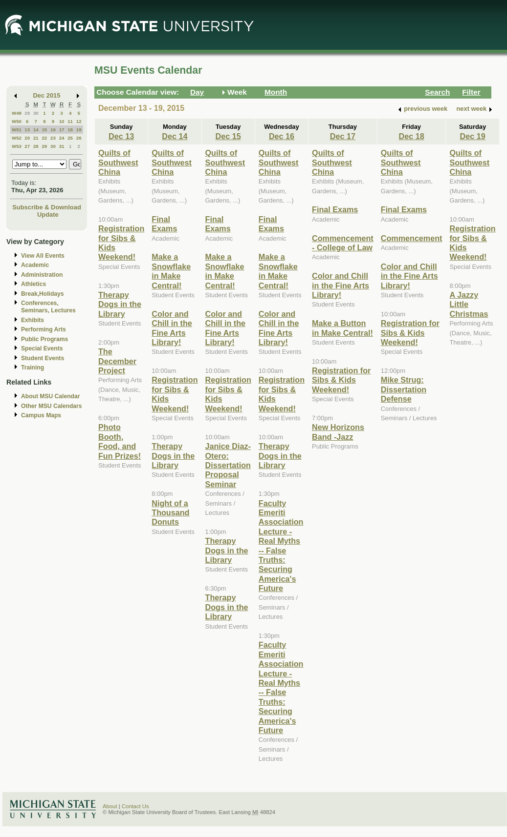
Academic (35, 265)
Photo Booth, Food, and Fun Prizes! (119, 441)
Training (32, 367)
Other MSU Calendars (51, 406)
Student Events (42, 358)
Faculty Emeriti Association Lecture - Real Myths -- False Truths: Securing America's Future (281, 546)
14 (36, 129)
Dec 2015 (47, 95)
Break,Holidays (42, 293)
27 (27, 146)
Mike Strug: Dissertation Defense (403, 389)
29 (27, 113)
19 (79, 129)
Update (48, 214)
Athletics (33, 284)
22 (44, 138)
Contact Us (135, 806)
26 (79, 138)
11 (70, 121)
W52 (17, 138)
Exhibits (32, 320)
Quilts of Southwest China (118, 162)
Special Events (42, 348)
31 (62, 146)
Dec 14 (174, 136)
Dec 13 (121, 136)
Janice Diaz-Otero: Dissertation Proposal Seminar (228, 465)
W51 (17, 129)
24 (62, 138)
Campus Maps (41, 415)
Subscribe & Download (46, 207)
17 (62, 129)
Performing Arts (43, 329)
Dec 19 (472, 136)
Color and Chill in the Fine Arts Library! (172, 328)
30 (36, 113)
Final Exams (164, 224)
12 (79, 121)
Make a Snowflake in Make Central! (171, 270)
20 (27, 138)
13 (27, 129)
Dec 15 (228, 136)
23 (53, 138)
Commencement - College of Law (343, 243)
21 (36, 138)
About (110, 806)
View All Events (43, 255)
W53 (17, 146)
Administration (42, 274)
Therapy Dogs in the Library (119, 304)
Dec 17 (342, 136)
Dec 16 (281, 136)
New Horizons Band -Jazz (338, 432)
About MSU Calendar (50, 396)
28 (36, 146)
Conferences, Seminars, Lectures (48, 307)
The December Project (117, 361)
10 (62, 121)
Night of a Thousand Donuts (170, 513)
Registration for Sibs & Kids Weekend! (341, 380)
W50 (17, 121)
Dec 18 (411, 136)
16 (53, 129)
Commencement (411, 238)
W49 (17, 113)
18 (70, 129)
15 (44, 129)
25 (70, 138)
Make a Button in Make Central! (342, 328)
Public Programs (44, 339)
